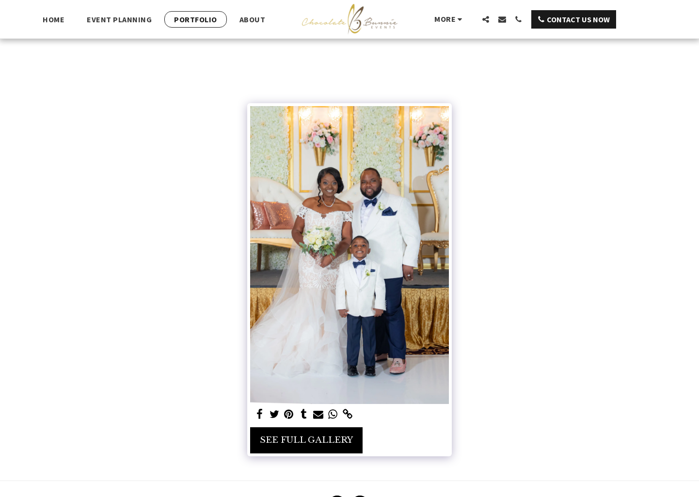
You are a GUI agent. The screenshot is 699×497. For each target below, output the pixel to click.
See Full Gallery (306, 440)
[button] (485, 19)
